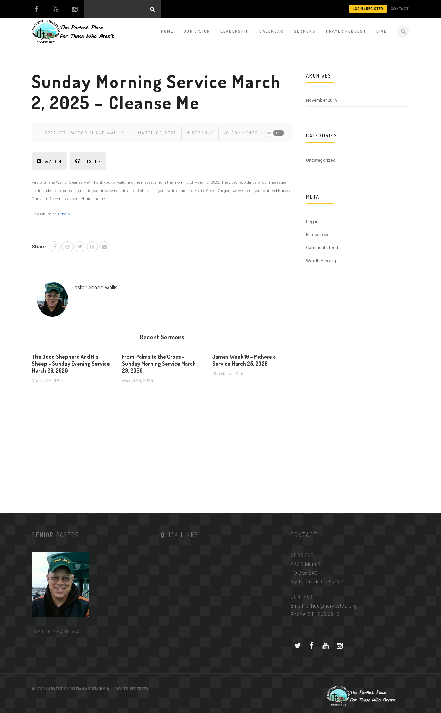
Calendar (271, 31)
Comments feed (322, 247)
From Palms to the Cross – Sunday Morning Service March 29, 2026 (159, 363)
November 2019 (321, 100)
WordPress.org (321, 260)
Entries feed (318, 234)
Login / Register (368, 9)
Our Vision (197, 31)
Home (167, 31)
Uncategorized (321, 160)
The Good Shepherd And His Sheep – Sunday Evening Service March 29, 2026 (71, 363)
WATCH (49, 161)
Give (381, 31)
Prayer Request (346, 31)
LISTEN (88, 161)
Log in (312, 221)
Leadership (234, 31)
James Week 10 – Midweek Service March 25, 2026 (243, 360)
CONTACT (400, 9)
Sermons (305, 31)
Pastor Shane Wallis (96, 132)
